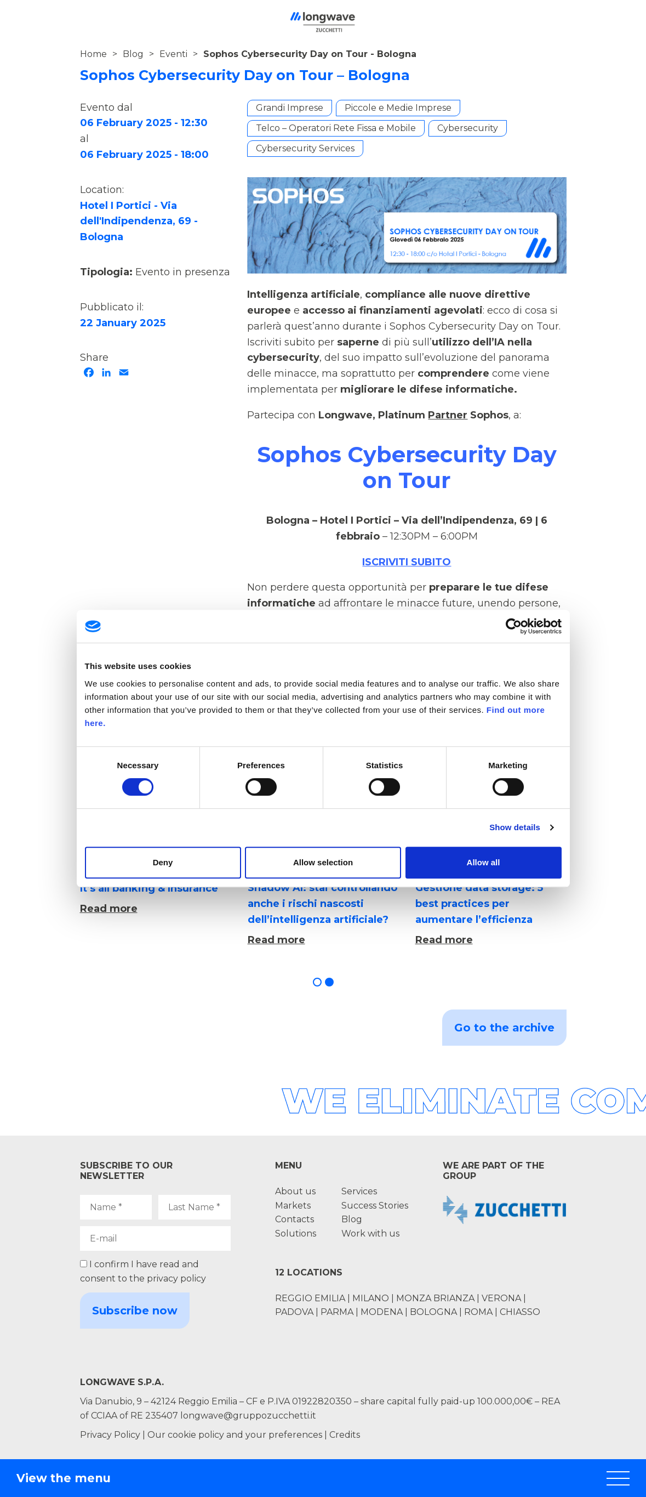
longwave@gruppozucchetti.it (248, 1415)
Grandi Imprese (289, 108)
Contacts (294, 1219)
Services (359, 1191)
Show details (514, 827)
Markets (293, 1205)
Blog (133, 54)
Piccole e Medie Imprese (398, 108)
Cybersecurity (467, 128)
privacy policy (176, 1278)
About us (295, 1191)
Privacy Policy (110, 1435)
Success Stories (374, 1205)
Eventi (173, 54)
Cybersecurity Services (305, 148)
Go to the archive (504, 1027)
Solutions (295, 1233)
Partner (447, 415)
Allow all (483, 862)
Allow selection (323, 862)
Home (93, 54)
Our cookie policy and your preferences (234, 1435)
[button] (317, 982)
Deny (163, 862)
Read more (109, 909)
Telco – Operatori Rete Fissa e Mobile (336, 128)
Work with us (370, 1233)
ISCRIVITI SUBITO (406, 562)
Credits (344, 1435)
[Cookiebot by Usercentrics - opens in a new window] (514, 626)
